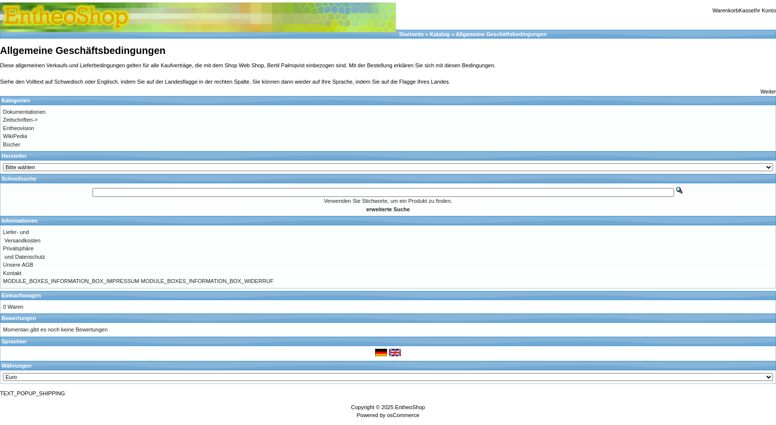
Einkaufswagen (21, 295)
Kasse (746, 10)
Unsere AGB (18, 265)
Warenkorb (725, 10)
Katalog (440, 34)
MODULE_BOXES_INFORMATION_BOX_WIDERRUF (207, 281)
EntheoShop (410, 407)
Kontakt (12, 273)
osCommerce (403, 415)
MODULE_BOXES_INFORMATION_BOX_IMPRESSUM (71, 281)
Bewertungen (18, 318)
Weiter (768, 91)
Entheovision (18, 128)
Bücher (11, 144)
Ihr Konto (765, 10)
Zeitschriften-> (20, 120)
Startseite (411, 34)
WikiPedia (15, 136)
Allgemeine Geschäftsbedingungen (501, 34)
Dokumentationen (24, 112)
